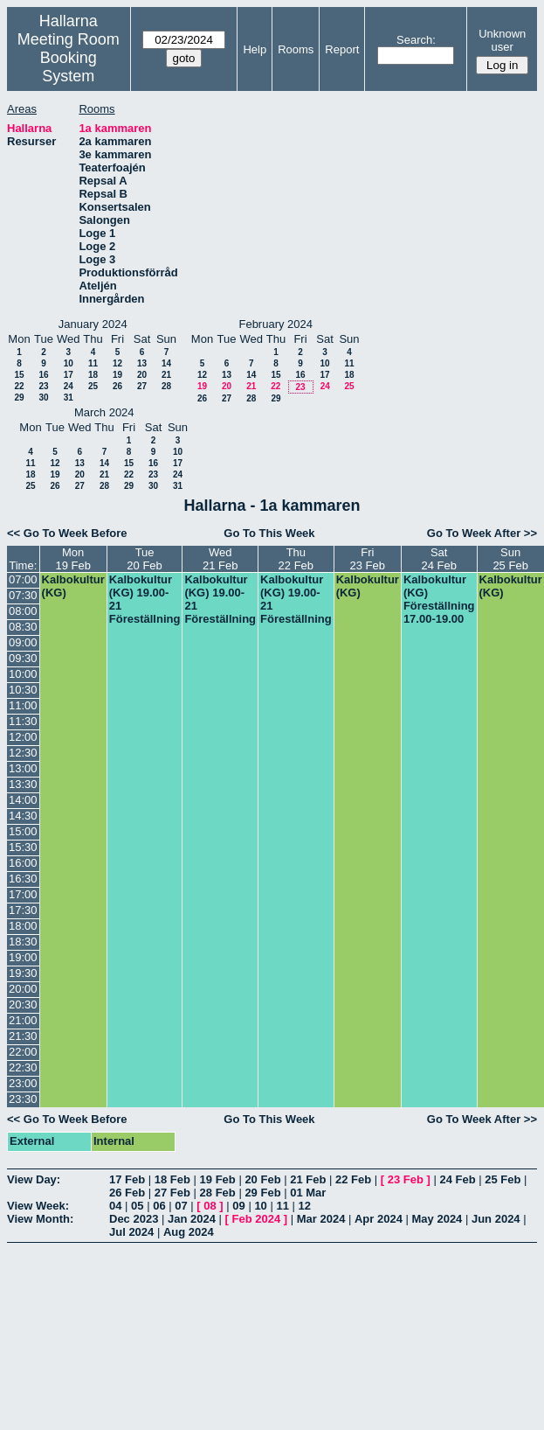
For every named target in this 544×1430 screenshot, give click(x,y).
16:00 (23, 862)
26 (117, 386)
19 (117, 375)
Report (342, 49)
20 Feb (262, 1179)
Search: (416, 39)
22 (19, 386)
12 (117, 363)
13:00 (23, 768)
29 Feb (262, 1192)
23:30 (23, 1099)
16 (43, 375)
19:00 (23, 957)
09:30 (23, 658)
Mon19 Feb (72, 559)
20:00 (23, 988)
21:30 (23, 1036)
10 (68, 363)
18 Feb (172, 1179)
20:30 (23, 1004)
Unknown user (502, 40)
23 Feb (405, 1179)
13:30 (23, 784)
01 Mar (308, 1192)
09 (238, 1205)
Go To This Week (269, 533)
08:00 (23, 610)
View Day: (33, 1179)
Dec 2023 (133, 1218)
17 (68, 375)
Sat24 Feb (438, 559)
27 (142, 386)
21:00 (23, 1020)
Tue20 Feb (144, 559)
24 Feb (457, 1179)
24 (68, 386)
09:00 (23, 642)
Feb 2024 (256, 1218)
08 (209, 1205)
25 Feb (502, 1179)
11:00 (23, 705)
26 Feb (127, 1192)
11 (93, 363)
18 (93, 375)
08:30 (23, 626)
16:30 (23, 878)
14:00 (23, 799)
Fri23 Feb (367, 559)
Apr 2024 (379, 1218)
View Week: (38, 1205)
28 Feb (218, 1192)
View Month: (40, 1218)
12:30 (23, 752)
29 (19, 397)
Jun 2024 (496, 1218)
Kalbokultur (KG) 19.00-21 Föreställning (145, 599)
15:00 (23, 831)
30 (43, 397)
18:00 (23, 925)
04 (115, 1205)
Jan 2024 (192, 1218)
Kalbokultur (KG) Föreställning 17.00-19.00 (439, 599)
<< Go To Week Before (67, 533)
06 (159, 1205)
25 (93, 386)
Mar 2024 (321, 1218)
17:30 (23, 910)
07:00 (23, 579)
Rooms (295, 49)
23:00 (23, 1083)
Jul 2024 (131, 1231)
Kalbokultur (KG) (73, 586)
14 (166, 363)
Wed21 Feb (220, 559)
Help (254, 49)
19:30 (23, 973)
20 (142, 375)
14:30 (23, 815)
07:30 (23, 595)
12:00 (23, 736)
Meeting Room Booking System (68, 58)
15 (19, 375)
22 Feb (353, 1179)
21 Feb (308, 1179)
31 (68, 397)
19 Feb (218, 1179)
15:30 (23, 847)
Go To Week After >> (482, 533)
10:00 (23, 673)
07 (181, 1205)
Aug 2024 (188, 1231)
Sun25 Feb (509, 559)
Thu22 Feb (296, 559)
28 (166, 386)
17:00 (23, 894)
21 (166, 375)
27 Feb (172, 1192)
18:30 (23, 941)
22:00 (23, 1051)
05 (137, 1205)
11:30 (23, 721)
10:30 (23, 689)
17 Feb (127, 1179)
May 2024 (437, 1218)
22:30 (23, 1067)
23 (43, 386)
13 (142, 363)
